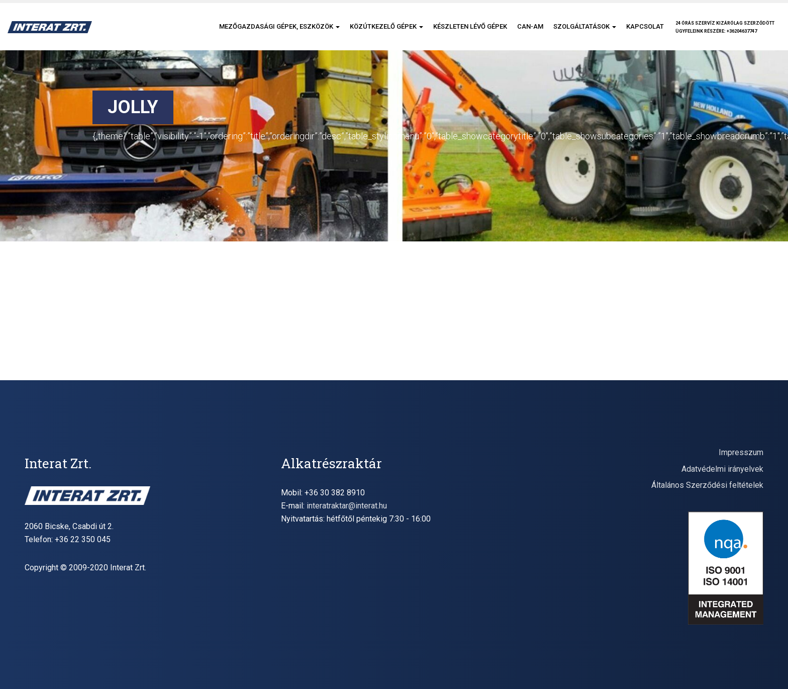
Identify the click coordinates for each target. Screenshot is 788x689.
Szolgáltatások (584, 26)
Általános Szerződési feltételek (707, 485)
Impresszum (741, 452)
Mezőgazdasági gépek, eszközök (279, 26)
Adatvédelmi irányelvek (722, 469)
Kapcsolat (645, 26)
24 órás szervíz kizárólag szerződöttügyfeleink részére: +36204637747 (724, 27)
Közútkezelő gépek (386, 26)
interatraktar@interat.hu (347, 505)
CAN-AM (530, 26)
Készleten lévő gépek (470, 26)
